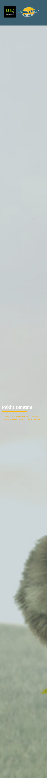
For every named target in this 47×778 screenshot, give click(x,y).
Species (35, 417)
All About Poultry (20, 417)
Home (6, 417)
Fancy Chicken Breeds (14, 419)
